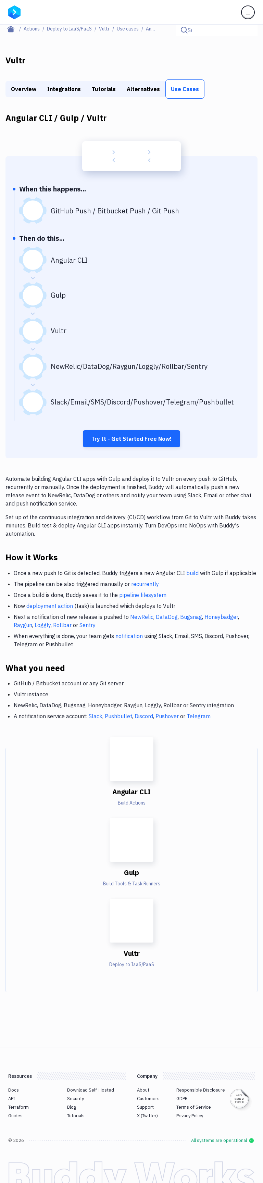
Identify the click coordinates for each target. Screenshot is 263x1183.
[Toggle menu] (248, 12)
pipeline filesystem (142, 595)
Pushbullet (118, 716)
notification (129, 636)
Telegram (199, 716)
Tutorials (104, 89)
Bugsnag (191, 616)
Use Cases (185, 89)
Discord (144, 716)
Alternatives (143, 89)
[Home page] (14, 29)
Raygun (23, 625)
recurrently (145, 584)
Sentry (87, 625)
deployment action (49, 605)
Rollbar (62, 625)
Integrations (64, 89)
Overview (23, 89)
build (192, 573)
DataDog (167, 616)
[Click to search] (249, 30)
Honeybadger (221, 616)
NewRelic (141, 616)
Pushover (167, 716)
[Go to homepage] (14, 11)
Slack (95, 716)
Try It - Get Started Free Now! (131, 438)
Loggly (43, 625)
